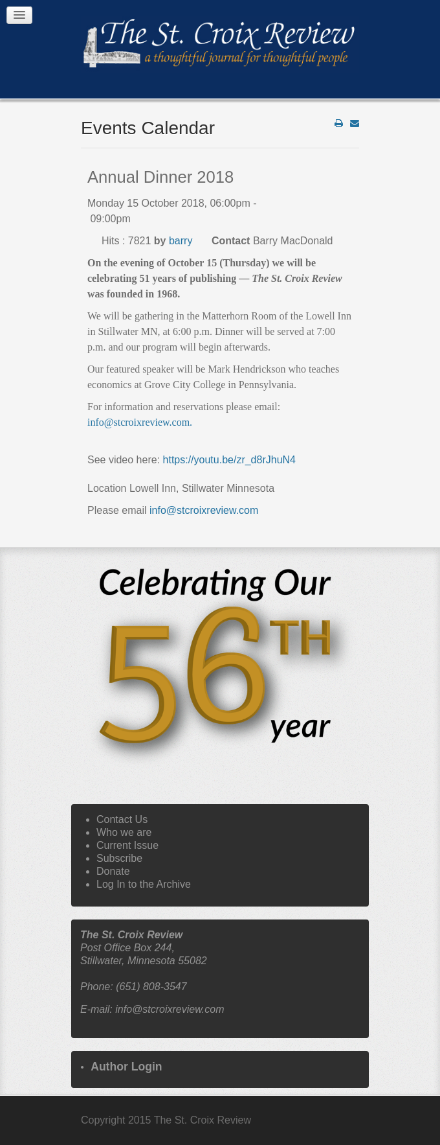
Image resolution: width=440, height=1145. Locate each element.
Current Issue (127, 845)
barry (180, 240)
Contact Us (122, 819)
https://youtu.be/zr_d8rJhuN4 (229, 459)
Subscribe (119, 858)
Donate (113, 871)
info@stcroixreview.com (138, 422)
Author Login (126, 1066)
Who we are (123, 832)
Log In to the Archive (143, 884)
